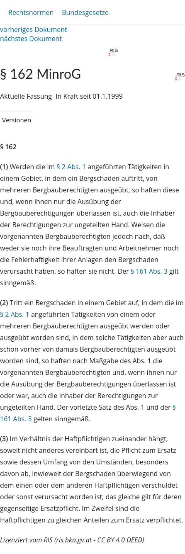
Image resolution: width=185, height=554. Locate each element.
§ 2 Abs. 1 (71, 166)
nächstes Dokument (31, 38)
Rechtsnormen (31, 12)
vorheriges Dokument (33, 29)
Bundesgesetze (85, 12)
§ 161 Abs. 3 (149, 271)
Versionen (16, 120)
